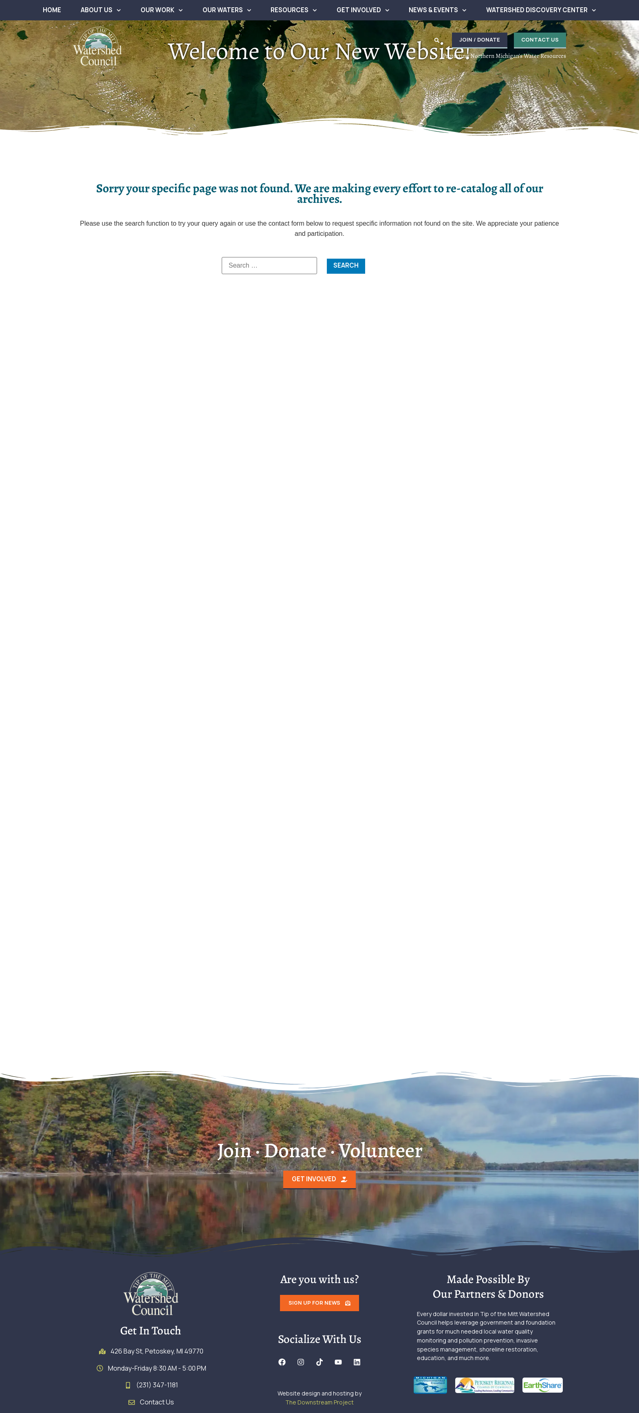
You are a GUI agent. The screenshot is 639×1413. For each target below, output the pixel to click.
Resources (294, 10)
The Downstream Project (319, 1406)
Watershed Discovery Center (541, 10)
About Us (101, 10)
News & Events (438, 10)
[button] (427, 40)
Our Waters (227, 10)
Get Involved (363, 10)
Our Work (162, 10)
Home (52, 10)
